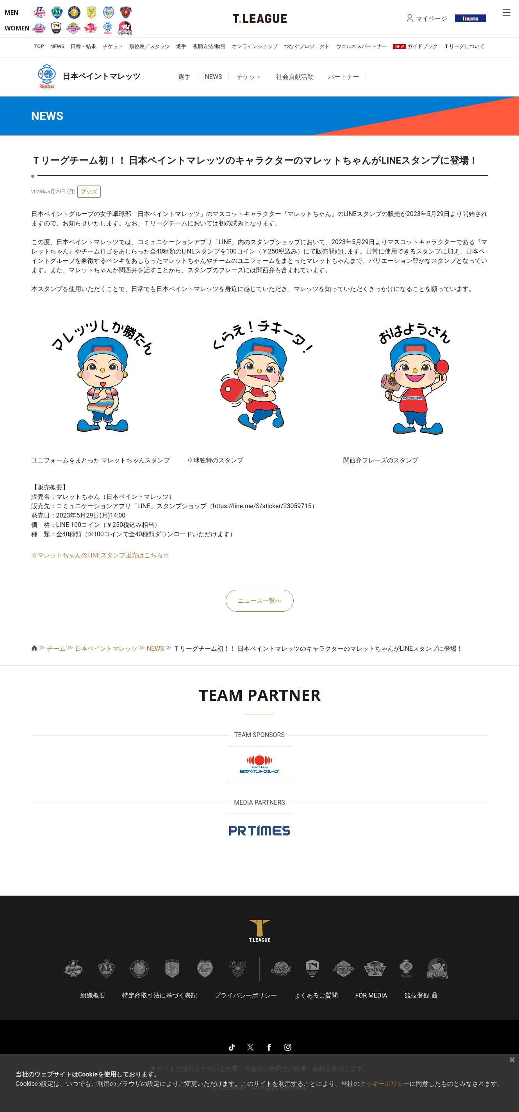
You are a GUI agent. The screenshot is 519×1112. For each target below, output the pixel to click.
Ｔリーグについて (464, 46)
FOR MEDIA (371, 995)
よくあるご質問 (316, 995)
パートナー (343, 76)
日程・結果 (83, 46)
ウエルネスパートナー (361, 46)
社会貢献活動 (295, 76)
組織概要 (92, 995)
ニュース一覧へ (260, 600)
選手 (181, 46)
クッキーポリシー (385, 1083)
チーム (56, 648)
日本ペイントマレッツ (106, 648)
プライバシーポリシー (245, 995)
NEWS (57, 46)
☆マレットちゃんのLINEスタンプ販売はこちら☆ (100, 555)
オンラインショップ (255, 46)
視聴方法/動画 (209, 46)
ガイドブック (415, 46)
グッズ (89, 191)
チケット (113, 46)
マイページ (431, 18)
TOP (39, 46)
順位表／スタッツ (149, 46)
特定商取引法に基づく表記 (159, 995)
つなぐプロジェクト (307, 46)
